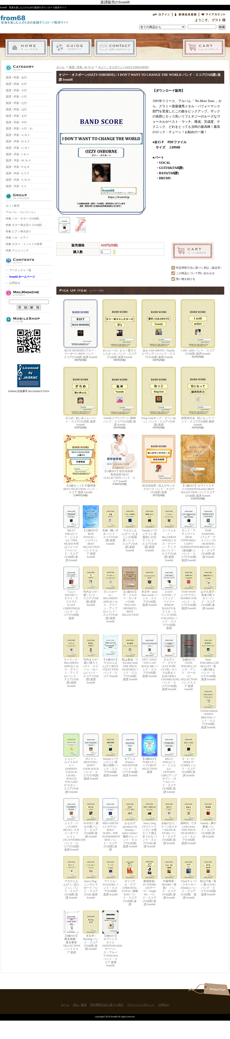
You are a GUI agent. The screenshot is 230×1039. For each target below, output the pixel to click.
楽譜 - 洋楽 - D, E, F (17, 141)
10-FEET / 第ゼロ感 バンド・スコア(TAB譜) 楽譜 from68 (91, 818)
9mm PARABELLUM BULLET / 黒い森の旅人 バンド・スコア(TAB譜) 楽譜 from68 (208, 657)
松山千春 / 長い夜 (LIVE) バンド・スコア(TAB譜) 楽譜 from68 (208, 876)
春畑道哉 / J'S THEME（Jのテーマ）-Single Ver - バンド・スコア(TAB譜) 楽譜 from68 (149, 881)
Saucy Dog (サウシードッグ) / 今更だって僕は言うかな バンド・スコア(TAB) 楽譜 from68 (149, 823)
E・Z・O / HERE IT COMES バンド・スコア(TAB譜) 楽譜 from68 (189, 755)
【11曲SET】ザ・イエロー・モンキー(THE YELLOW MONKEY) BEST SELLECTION (130, 591)
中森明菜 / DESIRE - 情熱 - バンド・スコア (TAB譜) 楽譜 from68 (169, 877)
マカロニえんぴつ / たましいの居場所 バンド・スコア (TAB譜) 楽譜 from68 (130, 528)
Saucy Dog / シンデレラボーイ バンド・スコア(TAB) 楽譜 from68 (91, 877)
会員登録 (185, 14)
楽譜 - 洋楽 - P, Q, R (17, 166)
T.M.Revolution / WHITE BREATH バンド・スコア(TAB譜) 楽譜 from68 (208, 707)
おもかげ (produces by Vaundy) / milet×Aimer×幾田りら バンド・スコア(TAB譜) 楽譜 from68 (130, 823)
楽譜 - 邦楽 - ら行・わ (19, 128)
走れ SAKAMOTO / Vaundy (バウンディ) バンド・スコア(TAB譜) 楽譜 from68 (158, 329)
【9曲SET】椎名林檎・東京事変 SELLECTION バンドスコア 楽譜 (71, 932)
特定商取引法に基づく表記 (106, 1004)
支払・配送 (71, 47)
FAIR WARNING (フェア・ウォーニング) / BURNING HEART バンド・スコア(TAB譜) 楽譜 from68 (208, 532)
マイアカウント (213, 14)
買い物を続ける (185, 279)
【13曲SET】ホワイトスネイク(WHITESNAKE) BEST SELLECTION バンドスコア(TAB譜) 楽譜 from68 (198, 465)
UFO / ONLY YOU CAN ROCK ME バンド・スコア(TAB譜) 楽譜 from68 (149, 655)
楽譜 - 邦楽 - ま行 (16, 115)
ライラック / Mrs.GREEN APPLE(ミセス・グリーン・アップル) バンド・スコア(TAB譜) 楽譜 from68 (71, 661)
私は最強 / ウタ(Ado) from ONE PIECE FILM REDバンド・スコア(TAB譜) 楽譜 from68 (130, 657)
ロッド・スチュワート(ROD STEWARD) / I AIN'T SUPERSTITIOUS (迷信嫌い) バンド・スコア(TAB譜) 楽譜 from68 (189, 533)
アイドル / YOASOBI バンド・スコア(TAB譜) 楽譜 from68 (110, 876)
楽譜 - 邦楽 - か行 (16, 83)
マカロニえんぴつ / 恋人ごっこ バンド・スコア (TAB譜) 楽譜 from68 (71, 877)
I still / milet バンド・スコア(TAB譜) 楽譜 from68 (198, 327)
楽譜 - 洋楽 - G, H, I (17, 147)
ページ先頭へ (217, 989)
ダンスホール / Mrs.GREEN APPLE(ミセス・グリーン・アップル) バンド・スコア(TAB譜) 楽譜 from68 (110, 594)
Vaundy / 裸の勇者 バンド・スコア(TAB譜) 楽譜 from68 (208, 818)
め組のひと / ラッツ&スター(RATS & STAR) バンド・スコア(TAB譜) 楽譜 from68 (169, 821)
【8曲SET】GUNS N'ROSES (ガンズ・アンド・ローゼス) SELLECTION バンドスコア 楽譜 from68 (189, 662)
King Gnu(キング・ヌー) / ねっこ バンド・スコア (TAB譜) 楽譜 (158, 396)
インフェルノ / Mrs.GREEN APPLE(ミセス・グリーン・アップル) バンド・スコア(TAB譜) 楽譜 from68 (169, 533)
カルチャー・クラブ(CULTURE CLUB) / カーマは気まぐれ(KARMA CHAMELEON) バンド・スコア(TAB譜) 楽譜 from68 (169, 662)
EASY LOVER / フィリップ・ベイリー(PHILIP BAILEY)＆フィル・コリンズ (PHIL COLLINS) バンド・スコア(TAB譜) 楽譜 (169, 598)
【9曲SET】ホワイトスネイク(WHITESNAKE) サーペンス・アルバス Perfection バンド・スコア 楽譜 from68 (110, 939)
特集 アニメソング (17, 250)
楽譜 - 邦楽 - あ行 (16, 77)
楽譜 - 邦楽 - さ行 (16, 90)
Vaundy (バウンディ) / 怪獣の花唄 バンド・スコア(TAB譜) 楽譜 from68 (110, 755)
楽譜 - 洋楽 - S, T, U (17, 173)
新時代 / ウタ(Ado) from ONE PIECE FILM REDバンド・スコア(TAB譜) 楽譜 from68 (189, 821)
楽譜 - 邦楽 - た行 (16, 96)
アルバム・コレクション (21, 212)
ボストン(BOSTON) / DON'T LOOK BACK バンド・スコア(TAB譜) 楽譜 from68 (91, 757)
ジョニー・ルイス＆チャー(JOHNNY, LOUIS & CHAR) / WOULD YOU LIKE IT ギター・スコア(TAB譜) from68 (71, 763)
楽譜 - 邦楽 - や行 (16, 122)
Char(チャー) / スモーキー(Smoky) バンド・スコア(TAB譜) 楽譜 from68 (189, 877)
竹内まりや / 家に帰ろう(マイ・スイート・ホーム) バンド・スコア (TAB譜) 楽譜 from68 (91, 659)
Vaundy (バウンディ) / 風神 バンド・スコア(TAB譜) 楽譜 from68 (119, 396)
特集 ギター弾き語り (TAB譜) (24, 225)
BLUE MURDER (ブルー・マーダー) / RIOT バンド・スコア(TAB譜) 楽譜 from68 (80, 329)
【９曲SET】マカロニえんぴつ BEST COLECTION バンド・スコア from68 (110, 655)
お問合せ (115, 47)
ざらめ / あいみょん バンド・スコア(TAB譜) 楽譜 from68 (80, 396)
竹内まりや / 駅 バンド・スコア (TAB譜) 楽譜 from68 (91, 586)
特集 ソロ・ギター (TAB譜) (22, 218)
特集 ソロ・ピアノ (17, 237)
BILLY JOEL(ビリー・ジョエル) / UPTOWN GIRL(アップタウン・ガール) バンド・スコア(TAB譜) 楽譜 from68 (169, 763)
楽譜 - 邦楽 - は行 (16, 109)
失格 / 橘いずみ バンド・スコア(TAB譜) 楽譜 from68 (110, 525)
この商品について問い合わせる (195, 273)
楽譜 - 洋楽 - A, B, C (18, 135)
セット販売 (13, 205)
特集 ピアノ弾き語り (18, 231)
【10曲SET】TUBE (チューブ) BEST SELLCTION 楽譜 (149, 754)
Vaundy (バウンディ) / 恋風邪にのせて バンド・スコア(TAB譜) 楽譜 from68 (149, 528)
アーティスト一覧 (20, 270)
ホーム (26, 47)
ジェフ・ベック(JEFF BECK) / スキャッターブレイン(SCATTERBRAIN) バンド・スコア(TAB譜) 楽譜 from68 (71, 824)
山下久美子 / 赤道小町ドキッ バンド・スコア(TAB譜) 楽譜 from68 (208, 588)
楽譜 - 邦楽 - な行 (16, 103)
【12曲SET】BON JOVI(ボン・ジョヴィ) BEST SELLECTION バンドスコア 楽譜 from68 (91, 532)
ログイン (161, 14)
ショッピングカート (204, 47)
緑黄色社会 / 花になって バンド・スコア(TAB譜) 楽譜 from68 (198, 396)
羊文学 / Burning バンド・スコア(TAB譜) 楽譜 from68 (91, 931)
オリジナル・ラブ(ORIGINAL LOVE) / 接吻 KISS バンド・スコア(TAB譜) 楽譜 (130, 881)
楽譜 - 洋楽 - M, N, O (18, 160)
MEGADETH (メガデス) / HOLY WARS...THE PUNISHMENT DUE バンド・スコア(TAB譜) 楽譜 (110, 824)
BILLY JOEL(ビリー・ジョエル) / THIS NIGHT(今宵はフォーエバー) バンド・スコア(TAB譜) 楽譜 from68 (71, 533)
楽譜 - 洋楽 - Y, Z (16, 186)
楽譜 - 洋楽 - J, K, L (17, 154)
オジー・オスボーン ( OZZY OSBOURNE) (123, 67)
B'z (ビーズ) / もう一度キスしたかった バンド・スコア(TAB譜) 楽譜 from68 (119, 329)
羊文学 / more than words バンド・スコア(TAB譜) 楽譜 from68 (149, 586)
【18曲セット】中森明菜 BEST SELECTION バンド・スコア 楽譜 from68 (80, 464)
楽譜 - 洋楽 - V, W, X (18, 179)
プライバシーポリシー (141, 1004)
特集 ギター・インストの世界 (24, 244)
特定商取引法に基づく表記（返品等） (199, 267)
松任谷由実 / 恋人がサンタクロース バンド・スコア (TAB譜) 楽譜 (158, 464)
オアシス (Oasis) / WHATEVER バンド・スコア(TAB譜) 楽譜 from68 (130, 755)
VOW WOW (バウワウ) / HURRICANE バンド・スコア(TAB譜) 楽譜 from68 (189, 588)
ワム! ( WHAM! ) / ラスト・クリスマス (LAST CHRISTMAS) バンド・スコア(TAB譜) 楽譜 (71, 593)
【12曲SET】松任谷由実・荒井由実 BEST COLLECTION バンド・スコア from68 (119, 458)
